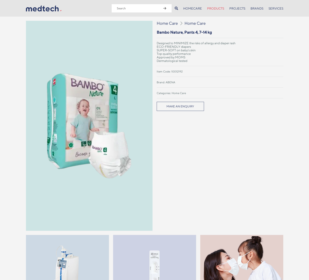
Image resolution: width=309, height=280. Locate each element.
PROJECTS (237, 8)
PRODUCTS (215, 8)
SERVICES (276, 8)
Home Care (167, 23)
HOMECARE (192, 8)
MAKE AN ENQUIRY (180, 106)
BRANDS (256, 8)
